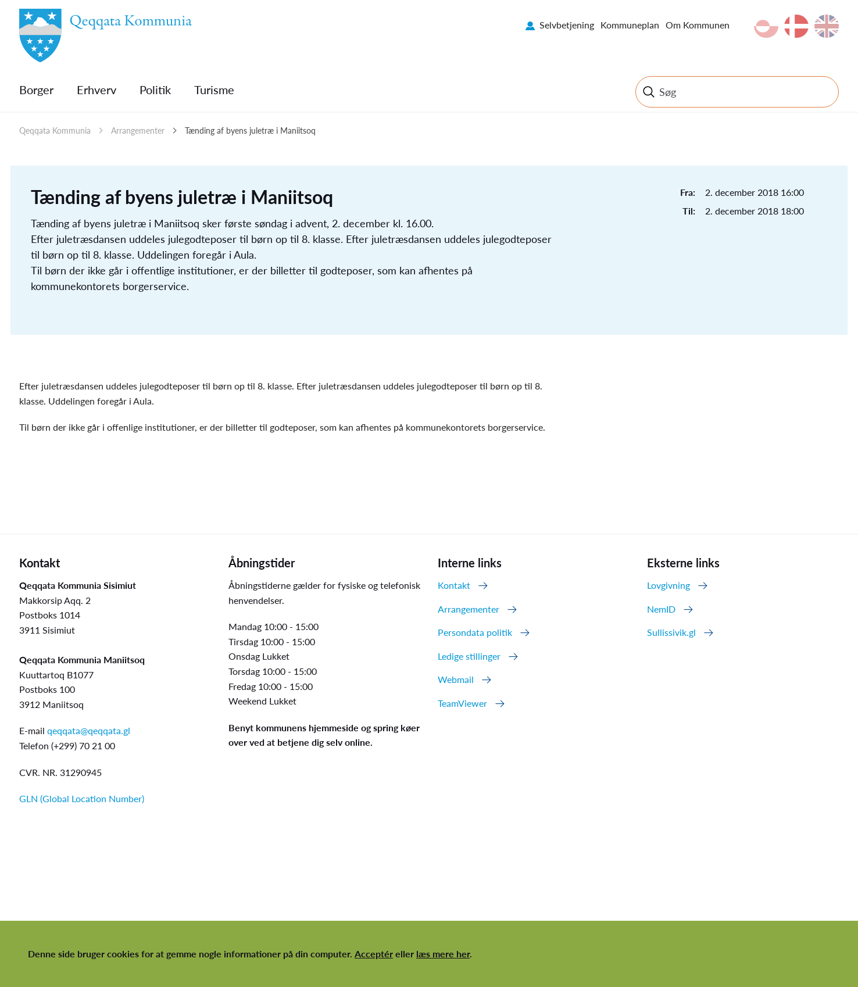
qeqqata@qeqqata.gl (88, 730)
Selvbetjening (566, 24)
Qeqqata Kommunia (55, 130)
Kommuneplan (629, 24)
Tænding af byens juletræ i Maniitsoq (250, 130)
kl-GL (766, 26)
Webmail (456, 679)
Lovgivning (668, 585)
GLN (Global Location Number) (81, 798)
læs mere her (443, 953)
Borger (36, 89)
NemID (661, 608)
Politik (155, 89)
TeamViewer (462, 703)
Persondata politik (475, 632)
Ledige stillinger (469, 655)
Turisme (214, 89)
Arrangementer (138, 130)
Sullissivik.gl (671, 632)
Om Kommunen (698, 24)
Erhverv (96, 89)
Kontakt (454, 585)
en (826, 26)
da (796, 26)
